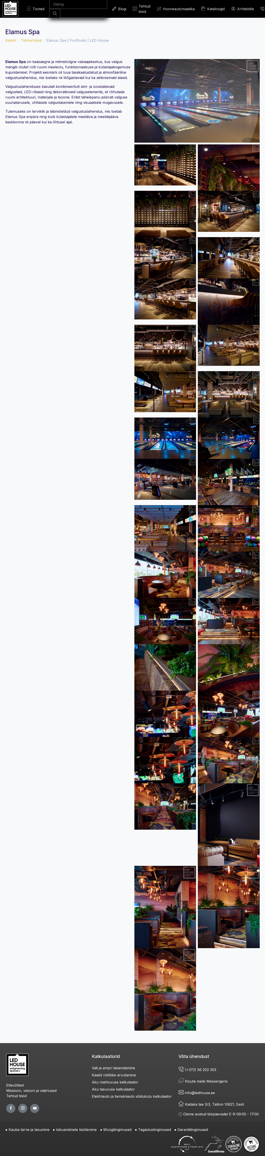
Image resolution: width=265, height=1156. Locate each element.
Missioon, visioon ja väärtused (31, 1090)
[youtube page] (34, 1108)
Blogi (119, 9)
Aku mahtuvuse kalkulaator (115, 1082)
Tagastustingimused (154, 1129)
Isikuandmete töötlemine (76, 1129)
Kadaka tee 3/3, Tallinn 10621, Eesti (211, 1104)
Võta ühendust (194, 1056)
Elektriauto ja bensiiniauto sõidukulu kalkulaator (132, 1096)
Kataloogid (213, 9)
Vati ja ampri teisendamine (113, 1068)
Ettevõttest (15, 1085)
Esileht (10, 40)
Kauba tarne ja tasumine (29, 1129)
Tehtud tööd (141, 9)
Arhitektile (242, 9)
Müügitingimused (117, 1129)
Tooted (35, 9)
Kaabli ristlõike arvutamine (114, 1075)
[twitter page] (22, 1108)
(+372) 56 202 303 (197, 1069)
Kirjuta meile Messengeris (203, 1081)
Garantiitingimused (192, 1129)
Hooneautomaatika (176, 9)
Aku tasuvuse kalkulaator (113, 1089)
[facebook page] (10, 1108)
